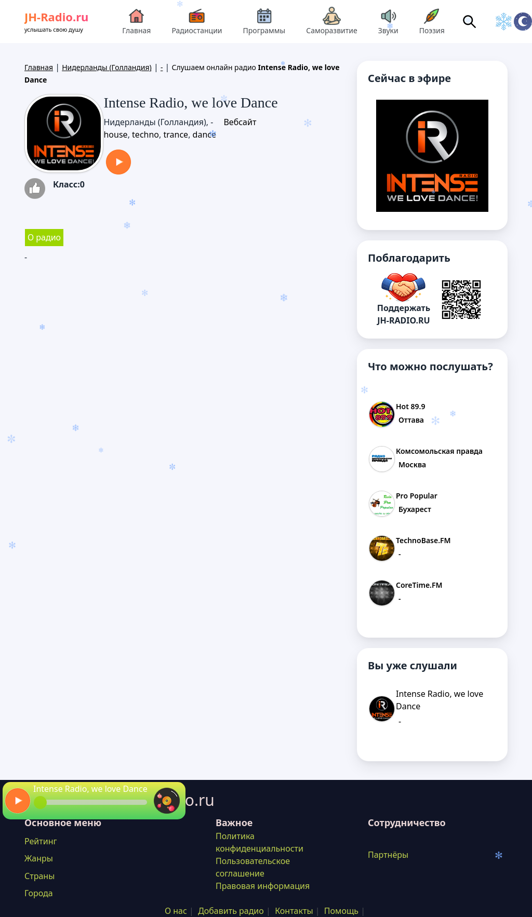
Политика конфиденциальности (259, 842)
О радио (44, 237)
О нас (176, 910)
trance (175, 134)
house (115, 134)
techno (145, 134)
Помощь (341, 910)
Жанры (38, 858)
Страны (39, 876)
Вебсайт (239, 122)
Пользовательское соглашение (253, 867)
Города (38, 893)
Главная (136, 21)
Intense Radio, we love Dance (90, 788)
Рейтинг (40, 841)
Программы (264, 21)
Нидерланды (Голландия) (107, 67)
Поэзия (432, 21)
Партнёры (388, 854)
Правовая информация (263, 886)
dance (204, 134)
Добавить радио (231, 910)
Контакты (294, 910)
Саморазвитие (331, 21)
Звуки (388, 21)
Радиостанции (196, 21)
